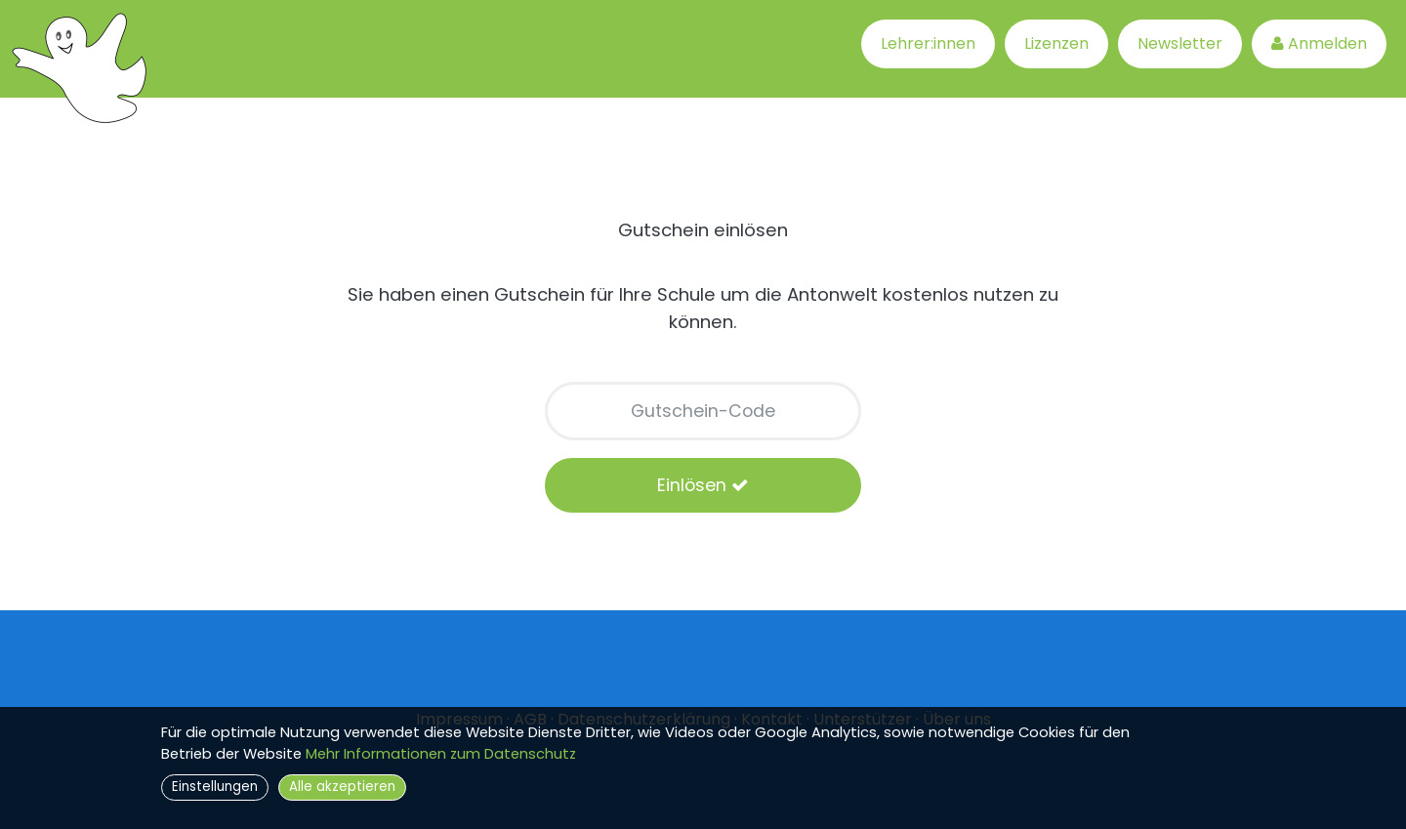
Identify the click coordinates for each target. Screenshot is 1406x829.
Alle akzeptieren (342, 786)
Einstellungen (215, 786)
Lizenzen (1056, 43)
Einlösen (703, 485)
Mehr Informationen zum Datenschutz (441, 754)
